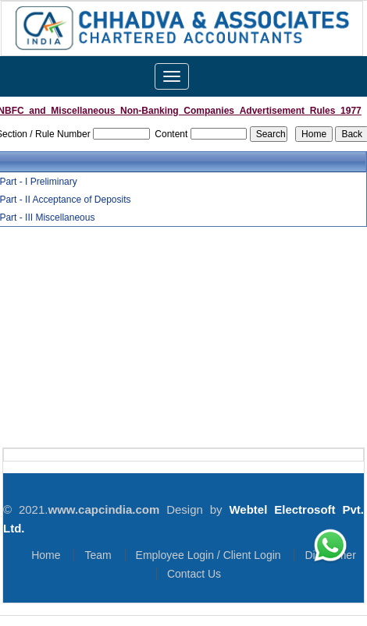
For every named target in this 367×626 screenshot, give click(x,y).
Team (97, 555)
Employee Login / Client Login (208, 555)
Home (45, 555)
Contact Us (194, 574)
